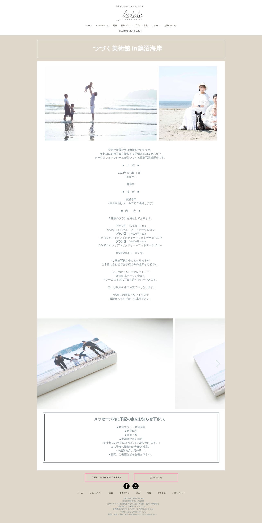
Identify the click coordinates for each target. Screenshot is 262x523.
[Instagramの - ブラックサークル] (135, 486)
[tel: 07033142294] (107, 477)
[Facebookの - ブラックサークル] (126, 486)
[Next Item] (209, 103)
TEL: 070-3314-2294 (130, 30)
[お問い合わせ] (156, 477)
